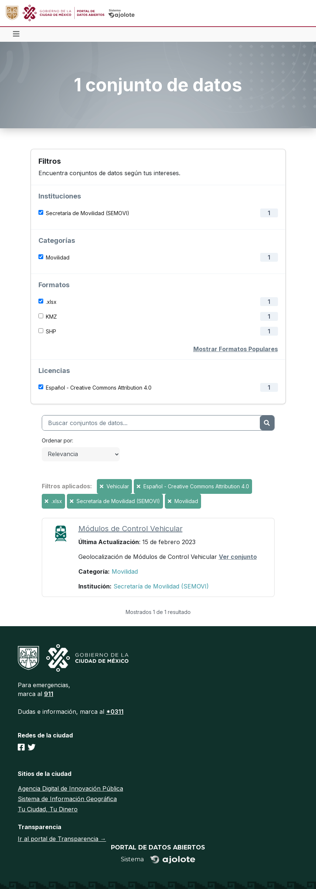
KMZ (51, 316)
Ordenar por (57, 440)
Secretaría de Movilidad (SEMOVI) (87, 213)
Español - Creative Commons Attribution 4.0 (99, 387)
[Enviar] (267, 422)
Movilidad (57, 257)
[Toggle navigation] (16, 34)
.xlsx (51, 302)
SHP (51, 331)
